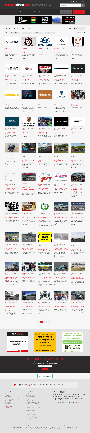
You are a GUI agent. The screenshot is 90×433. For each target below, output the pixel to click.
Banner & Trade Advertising (12, 398)
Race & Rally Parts (30, 395)
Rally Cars (28, 398)
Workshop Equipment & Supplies (34, 402)
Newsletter (37, 12)
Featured (7, 395)
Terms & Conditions (10, 403)
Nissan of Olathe (9, 79)
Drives (27, 399)
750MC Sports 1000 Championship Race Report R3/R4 (77, 160)
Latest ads (66, 12)
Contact (29, 12)
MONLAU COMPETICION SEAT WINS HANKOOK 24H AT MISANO (11, 279)
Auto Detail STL (74, 79)
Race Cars (28, 393)
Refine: (7, 33)
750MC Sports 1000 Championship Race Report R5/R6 (60, 160)
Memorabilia (29, 413)
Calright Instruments (10, 132)
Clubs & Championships (31, 417)
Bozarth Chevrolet (26, 79)
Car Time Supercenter (27, 106)
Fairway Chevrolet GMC (43, 79)
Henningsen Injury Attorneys (61, 106)
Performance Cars (30, 410)
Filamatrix (40, 106)
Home (7, 12)
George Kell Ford (9, 52)
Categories (14, 12)
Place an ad (78, 12)
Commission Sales (9, 399)
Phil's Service (25, 52)
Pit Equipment (29, 400)
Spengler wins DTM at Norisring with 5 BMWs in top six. (12, 308)
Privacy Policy (8, 400)
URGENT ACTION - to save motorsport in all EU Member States (61, 250)
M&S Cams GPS (74, 105)
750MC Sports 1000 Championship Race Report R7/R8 (44, 160)
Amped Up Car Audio (42, 132)
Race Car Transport (30, 396)
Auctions (28, 406)
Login (77, 1)
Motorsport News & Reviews (33, 407)
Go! (83, 5)
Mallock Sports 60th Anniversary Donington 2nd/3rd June (43, 219)
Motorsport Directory (31, 414)
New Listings (8, 396)
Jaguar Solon (57, 132)
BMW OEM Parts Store (59, 79)
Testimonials (8, 402)
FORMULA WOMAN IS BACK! (60, 188)
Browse (7, 393)
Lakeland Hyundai (42, 52)
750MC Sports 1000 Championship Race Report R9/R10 (28, 160)
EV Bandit (73, 132)
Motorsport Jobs (30, 409)
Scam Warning (8, 406)
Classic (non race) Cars (31, 412)
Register (82, 1)
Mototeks (7, 106)
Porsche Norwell (25, 132)
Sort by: (69, 28)
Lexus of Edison (58, 52)
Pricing (22, 12)
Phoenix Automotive (76, 52)
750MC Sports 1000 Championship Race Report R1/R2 (28, 189)
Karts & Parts (29, 405)
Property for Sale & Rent (32, 419)
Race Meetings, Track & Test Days (34, 416)
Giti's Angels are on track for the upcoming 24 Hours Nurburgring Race (77, 190)
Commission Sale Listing (32, 403)
